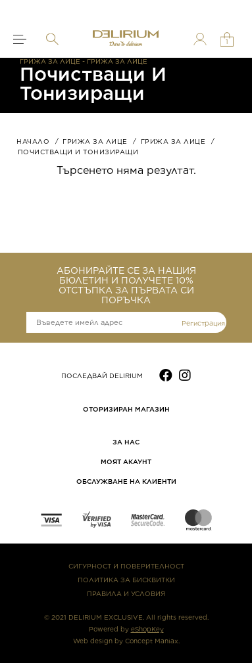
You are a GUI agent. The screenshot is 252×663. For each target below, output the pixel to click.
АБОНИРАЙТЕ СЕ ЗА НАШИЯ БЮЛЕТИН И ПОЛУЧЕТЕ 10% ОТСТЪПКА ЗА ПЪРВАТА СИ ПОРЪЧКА (126, 285)
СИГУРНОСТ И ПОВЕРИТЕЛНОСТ (126, 566)
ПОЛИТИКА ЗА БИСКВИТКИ (126, 580)
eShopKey (147, 629)
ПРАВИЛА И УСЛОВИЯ (126, 593)
